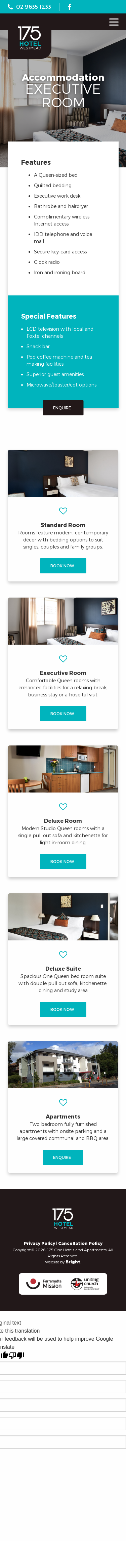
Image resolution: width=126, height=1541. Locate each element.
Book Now (64, 565)
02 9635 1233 (33, 6)
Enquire (64, 407)
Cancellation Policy (80, 1243)
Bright (73, 1261)
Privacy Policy (39, 1243)
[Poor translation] (16, 1355)
